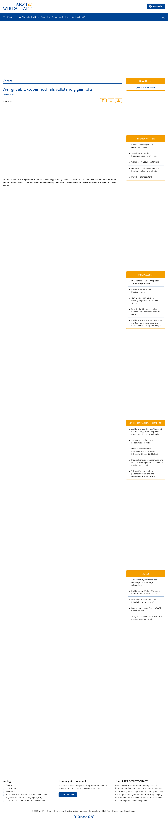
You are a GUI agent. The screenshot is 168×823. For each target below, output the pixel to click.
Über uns (10, 785)
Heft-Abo (106, 811)
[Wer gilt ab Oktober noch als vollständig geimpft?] (63, 17)
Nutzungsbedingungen (77, 811)
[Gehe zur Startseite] (24, 17)
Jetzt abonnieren (144, 87)
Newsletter (10, 791)
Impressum (59, 811)
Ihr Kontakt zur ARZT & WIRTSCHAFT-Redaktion (26, 794)
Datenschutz (94, 811)
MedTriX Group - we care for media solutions (25, 800)
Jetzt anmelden (67, 794)
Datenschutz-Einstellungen (124, 811)
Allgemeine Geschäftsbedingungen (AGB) (24, 797)
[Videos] (36, 17)
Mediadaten (11, 788)
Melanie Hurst (8, 94)
